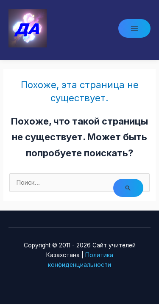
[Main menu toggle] (134, 28)
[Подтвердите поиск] (128, 188)
